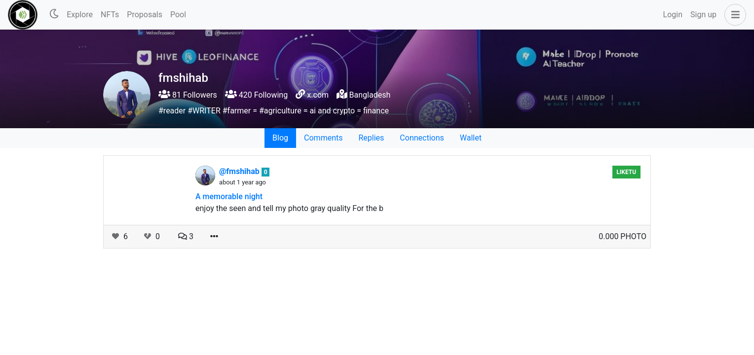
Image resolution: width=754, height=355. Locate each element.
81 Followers (187, 95)
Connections (422, 137)
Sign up (703, 14)
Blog (280, 137)
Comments (323, 137)
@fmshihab (240, 171)
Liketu (626, 172)
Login (672, 14)
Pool (178, 14)
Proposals (144, 14)
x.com (318, 95)
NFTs (110, 14)
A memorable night (229, 196)
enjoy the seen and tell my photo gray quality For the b (289, 208)
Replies (371, 137)
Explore (80, 14)
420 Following (256, 95)
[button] (733, 15)
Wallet (471, 137)
